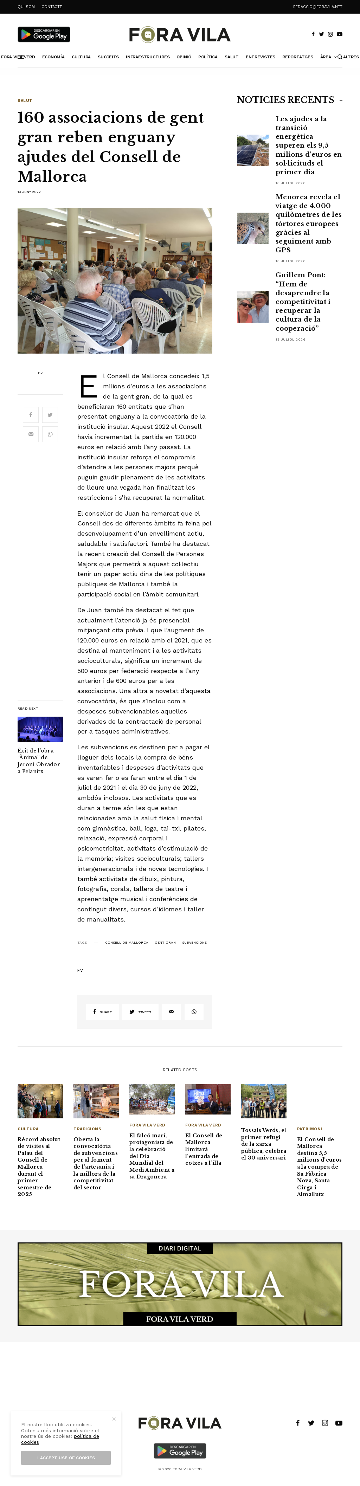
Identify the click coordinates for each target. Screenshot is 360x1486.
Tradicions (87, 1129)
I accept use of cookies (66, 1457)
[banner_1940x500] (180, 1284)
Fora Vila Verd (147, 1125)
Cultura (28, 1129)
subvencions (194, 942)
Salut (25, 101)
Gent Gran (165, 942)
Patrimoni (309, 1129)
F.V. (40, 373)
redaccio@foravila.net (317, 7)
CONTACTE (51, 7)
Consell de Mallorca (126, 942)
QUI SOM (26, 7)
